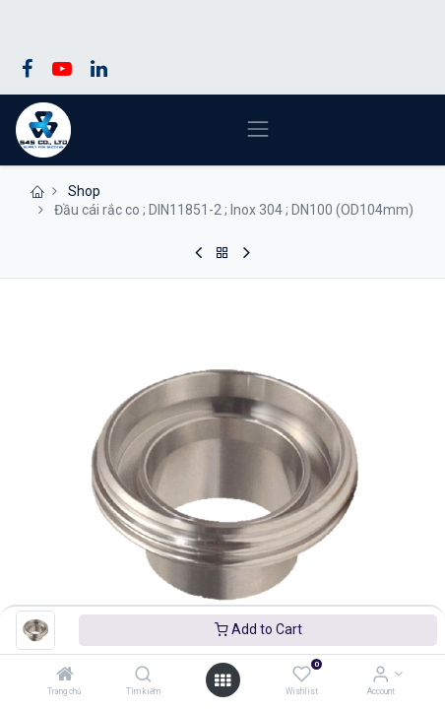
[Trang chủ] (65, 675)
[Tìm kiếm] (143, 675)
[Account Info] (380, 675)
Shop (84, 191)
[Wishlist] (301, 675)
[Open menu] (222, 680)
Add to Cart (258, 629)
